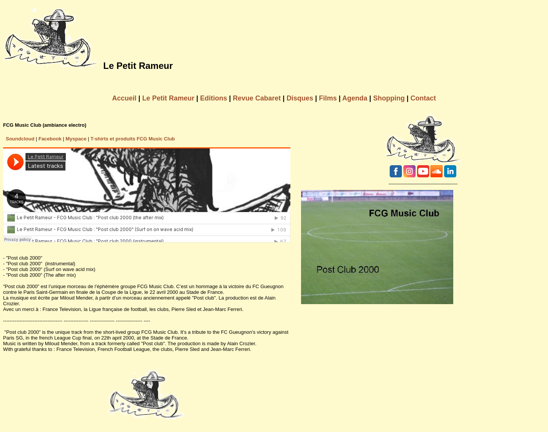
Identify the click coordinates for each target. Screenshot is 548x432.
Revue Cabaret (257, 98)
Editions (213, 98)
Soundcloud (20, 139)
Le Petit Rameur (168, 98)
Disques (300, 98)
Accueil (124, 98)
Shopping (389, 98)
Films (328, 98)
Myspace (75, 139)
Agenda (354, 98)
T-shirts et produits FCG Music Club (133, 139)
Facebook (50, 139)
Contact (423, 98)
